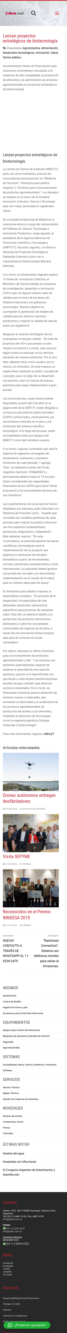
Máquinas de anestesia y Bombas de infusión (26, 980)
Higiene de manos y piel (15, 951)
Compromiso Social (13, 1066)
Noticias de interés (32, 753)
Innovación (43, 52)
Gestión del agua (13, 1097)
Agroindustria (31, 48)
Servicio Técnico (11, 1031)
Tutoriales (8, 1077)
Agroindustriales (11, 991)
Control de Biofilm (12, 945)
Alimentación (49, 48)
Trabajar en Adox (11, 1248)
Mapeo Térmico (11, 1037)
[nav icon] (57, 13)
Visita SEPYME (16, 800)
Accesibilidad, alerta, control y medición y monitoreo (29, 1008)
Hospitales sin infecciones (19, 1105)
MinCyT (49, 678)
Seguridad (8, 986)
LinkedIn (7, 1215)
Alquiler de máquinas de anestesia (20, 1043)
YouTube (7, 1218)
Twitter (6, 1213)
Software (7, 1014)
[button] (27, 1325)
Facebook (8, 1207)
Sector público (12, 57)
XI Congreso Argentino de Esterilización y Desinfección (29, 1116)
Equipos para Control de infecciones (21, 974)
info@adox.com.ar (12, 1163)
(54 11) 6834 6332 (17, 1187)
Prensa (25, 808)
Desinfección (9, 939)
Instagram (8, 1210)
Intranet (7, 1253)
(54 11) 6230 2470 (15, 1172)
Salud (54, 52)
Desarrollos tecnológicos (18, 52)
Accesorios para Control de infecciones (23, 957)
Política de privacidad (14, 1265)
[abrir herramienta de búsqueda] (33, 13)
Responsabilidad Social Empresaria (21, 1242)
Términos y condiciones (15, 1259)
